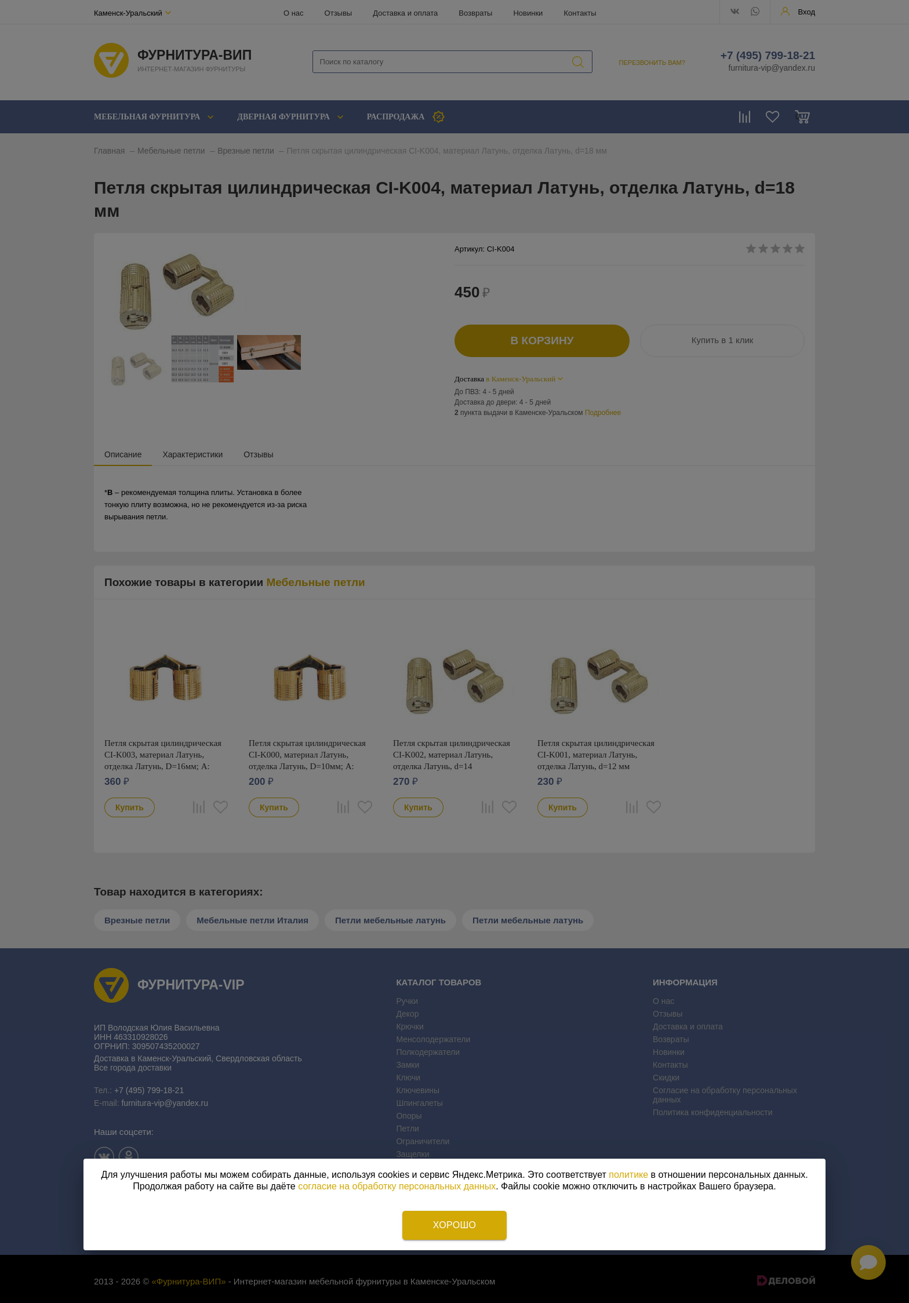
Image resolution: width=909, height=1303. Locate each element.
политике (628, 1175)
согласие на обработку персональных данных (397, 1186)
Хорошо (454, 1225)
